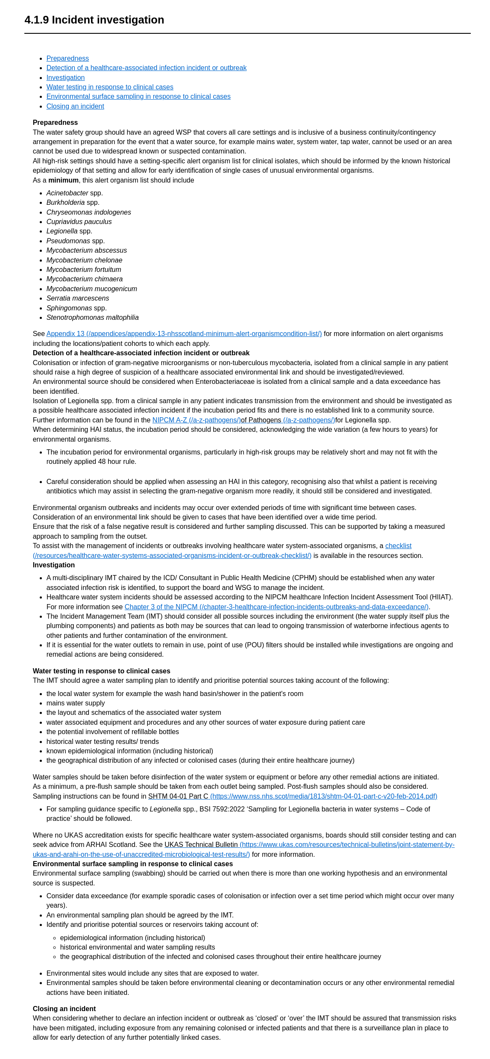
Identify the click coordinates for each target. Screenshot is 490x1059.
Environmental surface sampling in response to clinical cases (139, 96)
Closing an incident (75, 106)
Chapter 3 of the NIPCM (161, 607)
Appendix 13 (66, 333)
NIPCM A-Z (171, 420)
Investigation (66, 77)
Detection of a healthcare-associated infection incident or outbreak (147, 67)
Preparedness (68, 58)
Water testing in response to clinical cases (110, 87)
